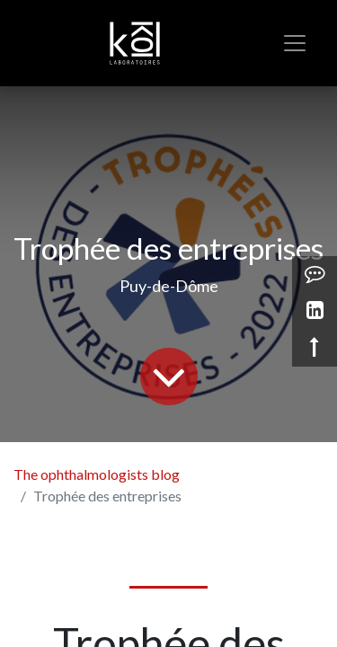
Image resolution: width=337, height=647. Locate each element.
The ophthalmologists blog (96, 474)
